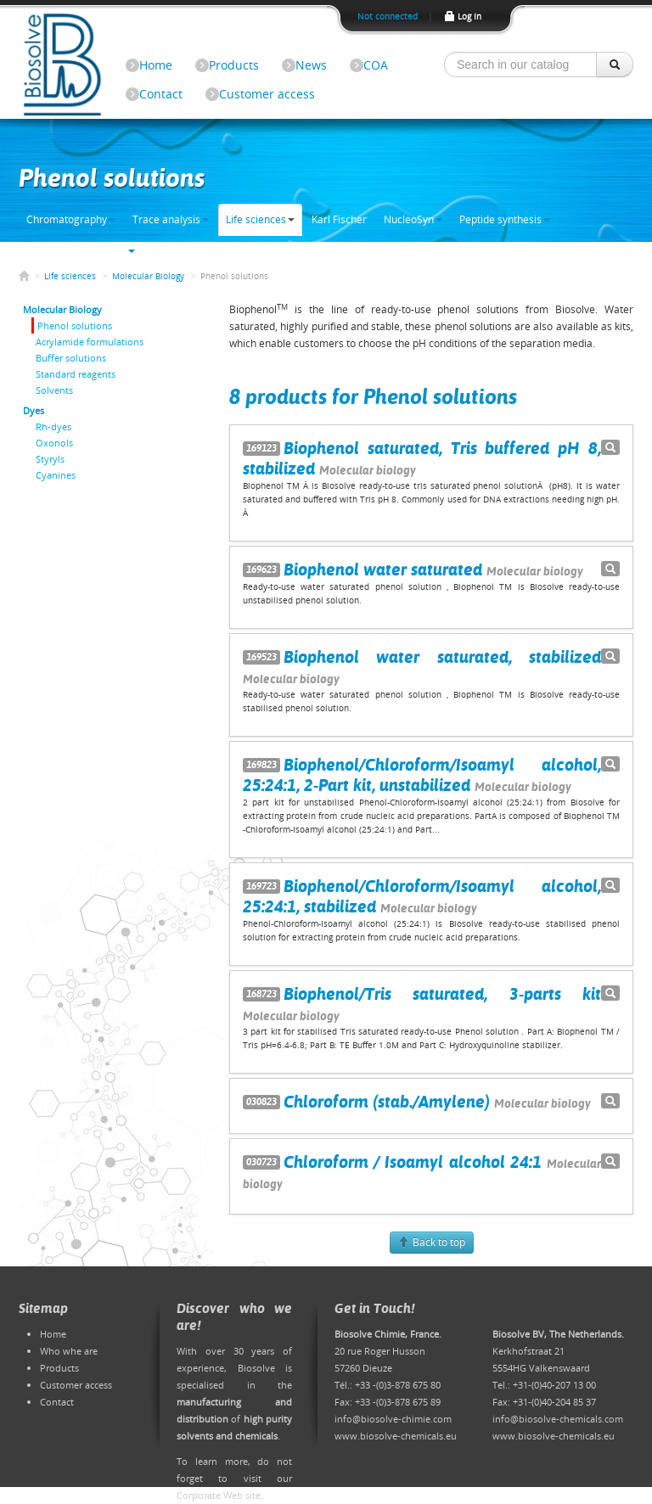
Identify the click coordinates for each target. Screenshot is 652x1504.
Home (155, 65)
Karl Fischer (339, 219)
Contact (161, 94)
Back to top (431, 1242)
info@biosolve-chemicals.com (557, 1418)
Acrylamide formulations (89, 341)
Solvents (54, 390)
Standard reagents (75, 374)
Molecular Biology (148, 276)
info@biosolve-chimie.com (393, 1418)
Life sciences (260, 219)
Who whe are (69, 1350)
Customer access (267, 94)
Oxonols (54, 442)
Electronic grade (190, 251)
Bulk (256, 251)
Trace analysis (170, 219)
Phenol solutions (74, 325)
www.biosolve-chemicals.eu (395, 1435)
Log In (462, 16)
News (311, 65)
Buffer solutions (71, 357)
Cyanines (56, 475)
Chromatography (70, 219)
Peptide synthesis (504, 219)
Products (234, 65)
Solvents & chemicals (80, 251)
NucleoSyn (413, 219)
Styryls (50, 458)
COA (375, 65)
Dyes (33, 410)
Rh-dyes (53, 426)
